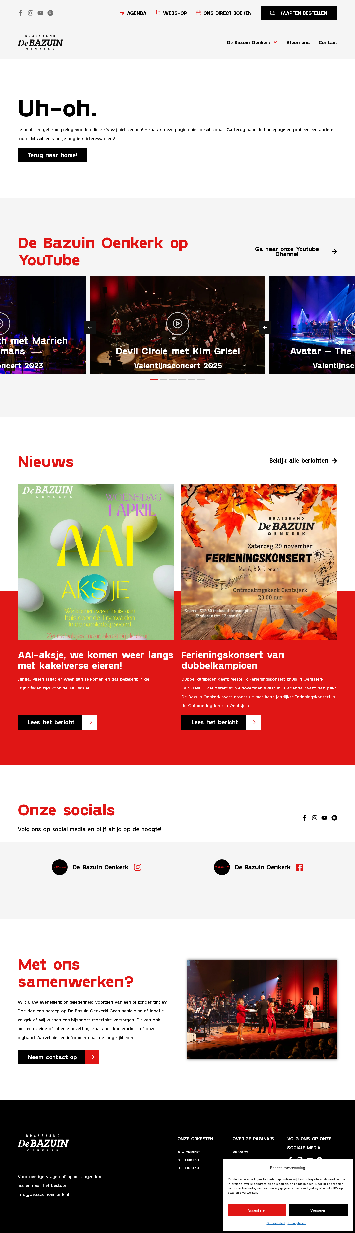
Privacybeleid (297, 1223)
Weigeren (318, 1210)
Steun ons (298, 42)
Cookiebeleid (276, 1223)
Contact (328, 42)
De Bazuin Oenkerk (252, 42)
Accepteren (257, 1210)
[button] (90, 327)
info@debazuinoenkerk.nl (43, 1194)
